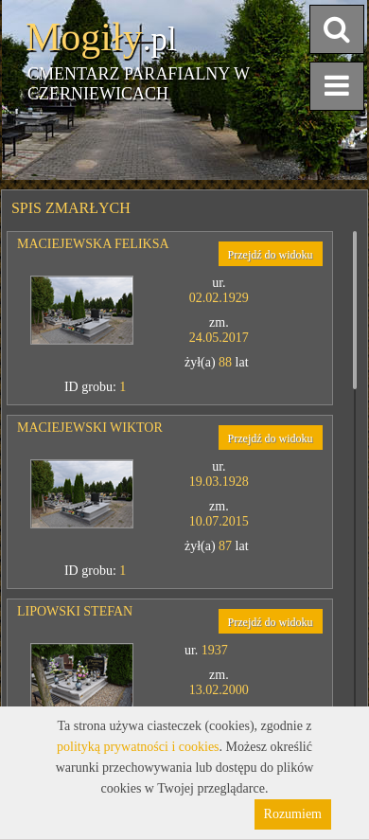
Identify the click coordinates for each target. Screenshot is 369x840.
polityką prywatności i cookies (138, 747)
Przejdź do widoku (270, 254)
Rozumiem (293, 814)
